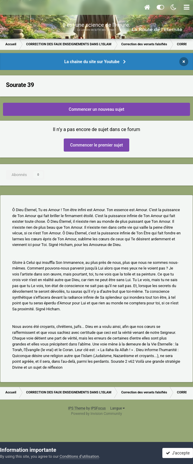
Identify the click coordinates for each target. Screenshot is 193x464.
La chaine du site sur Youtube (91, 61)
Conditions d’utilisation (79, 456)
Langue (117, 408)
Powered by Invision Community (96, 414)
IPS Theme (76, 408)
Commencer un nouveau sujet (96, 109)
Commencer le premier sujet (96, 145)
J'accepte (178, 453)
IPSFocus (98, 408)
